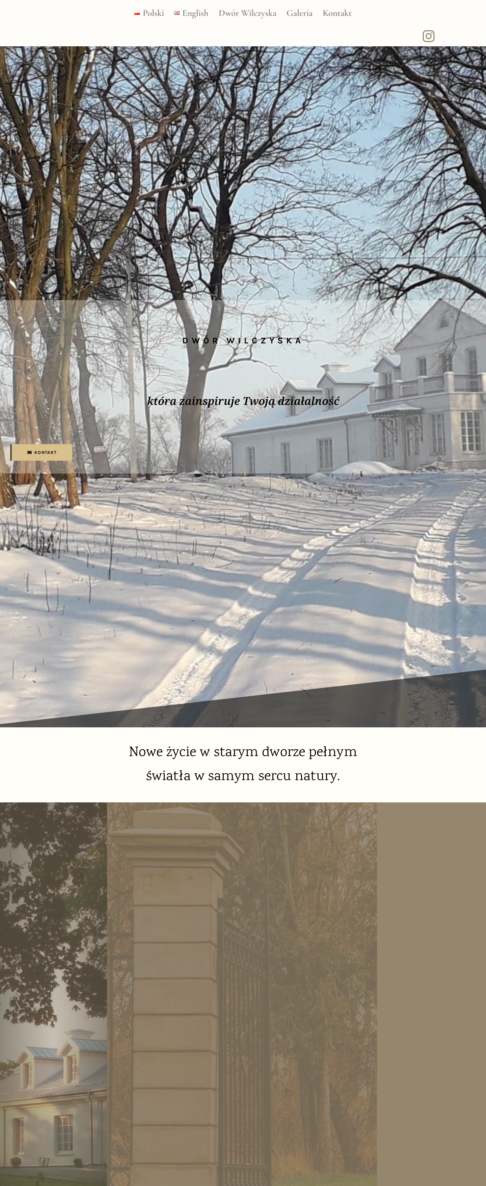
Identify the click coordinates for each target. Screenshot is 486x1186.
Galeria (300, 13)
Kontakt (337, 13)
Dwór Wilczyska (247, 13)
